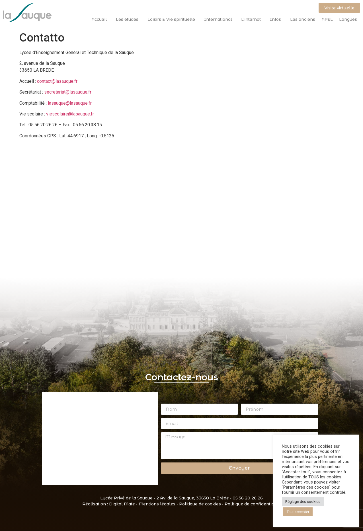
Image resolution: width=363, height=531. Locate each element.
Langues (348, 19)
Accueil (100, 19)
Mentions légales (157, 504)
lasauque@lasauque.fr (70, 103)
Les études (128, 19)
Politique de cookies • (202, 504)
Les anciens (302, 19)
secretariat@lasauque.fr (67, 92)
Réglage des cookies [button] (302, 501)
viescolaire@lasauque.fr (70, 114)
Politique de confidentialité (253, 504)
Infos (277, 19)
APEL (327, 19)
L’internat (252, 19)
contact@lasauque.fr (57, 81)
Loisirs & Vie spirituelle (172, 19)
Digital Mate (122, 504)
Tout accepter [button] (298, 512)
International (219, 19)
